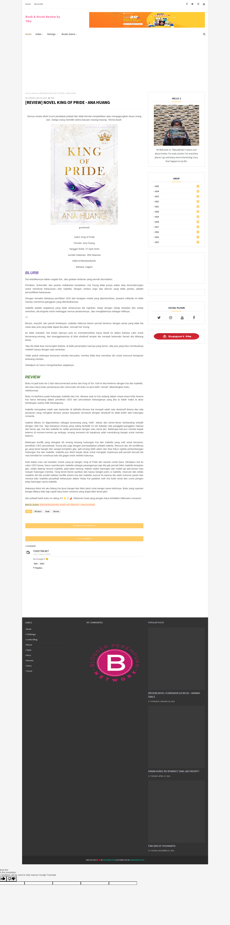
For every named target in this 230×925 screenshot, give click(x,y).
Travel (29, 671)
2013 (177, 242)
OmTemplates (109, 860)
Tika (52, 98)
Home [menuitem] (28, 34)
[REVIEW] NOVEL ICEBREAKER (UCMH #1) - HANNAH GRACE (174, 695)
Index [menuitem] (38, 34)
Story (29, 665)
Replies (38, 567)
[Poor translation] (12, 878)
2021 (177, 206)
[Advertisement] (115, 62)
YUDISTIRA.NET (41, 551)
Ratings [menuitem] (51, 34)
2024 (177, 191)
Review (35, 93)
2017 (177, 227)
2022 (177, 201)
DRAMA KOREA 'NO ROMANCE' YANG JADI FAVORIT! (173, 771)
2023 (177, 196)
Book (47, 511)
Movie (29, 644)
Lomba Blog (32, 639)
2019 (177, 216)
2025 (177, 186)
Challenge (31, 634)
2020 (177, 211)
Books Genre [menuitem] (68, 34)
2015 (177, 237)
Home (28, 4)
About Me (38, 4)
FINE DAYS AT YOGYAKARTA (161, 845)
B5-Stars (38, 511)
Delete (42, 564)
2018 (177, 222)
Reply (36, 564)
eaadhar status (137, 860)
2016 (177, 232)
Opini (28, 650)
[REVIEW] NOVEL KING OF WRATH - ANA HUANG (67, 504)
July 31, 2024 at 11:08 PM (42, 554)
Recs (28, 655)
